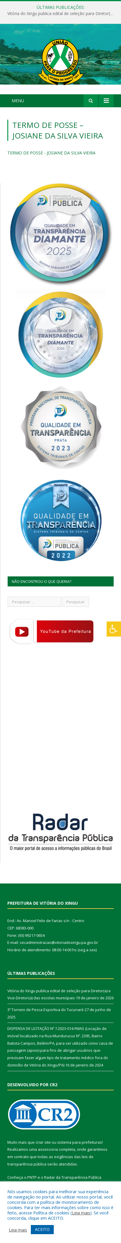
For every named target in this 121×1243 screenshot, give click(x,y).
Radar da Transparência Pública (72, 1177)
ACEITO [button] (42, 1229)
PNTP (32, 1177)
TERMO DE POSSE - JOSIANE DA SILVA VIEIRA (51, 153)
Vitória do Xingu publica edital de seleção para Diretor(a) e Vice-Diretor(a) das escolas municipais (62, 13)
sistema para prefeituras (79, 1142)
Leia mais (81, 1213)
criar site (43, 1142)
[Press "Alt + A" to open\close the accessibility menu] (114, 629)
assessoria (48, 1149)
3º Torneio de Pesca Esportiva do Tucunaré (45, 1009)
